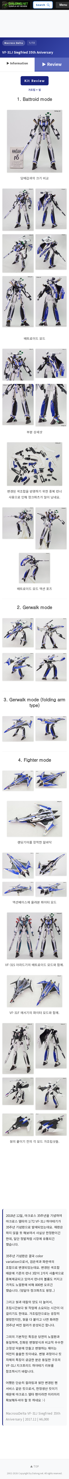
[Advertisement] (17, 23)
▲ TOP (34, 1466)
